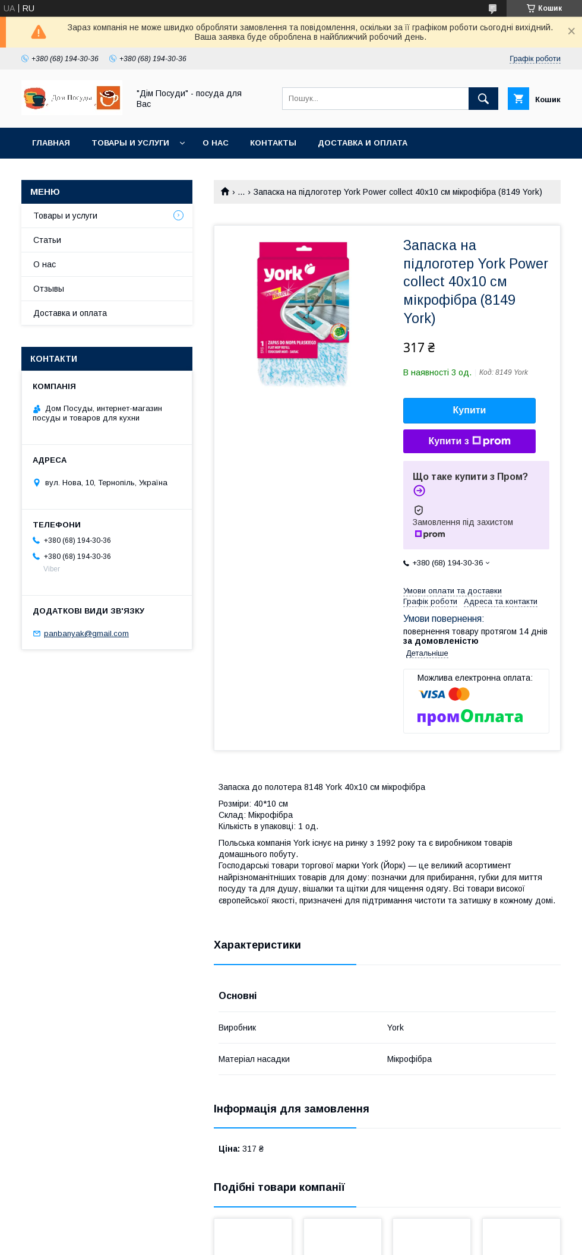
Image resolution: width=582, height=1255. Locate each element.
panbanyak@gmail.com (86, 633)
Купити (469, 410)
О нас (216, 142)
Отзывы (48, 288)
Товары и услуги (130, 142)
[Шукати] (483, 98)
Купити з (469, 441)
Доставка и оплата (362, 142)
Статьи (47, 240)
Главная (51, 142)
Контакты (273, 142)
